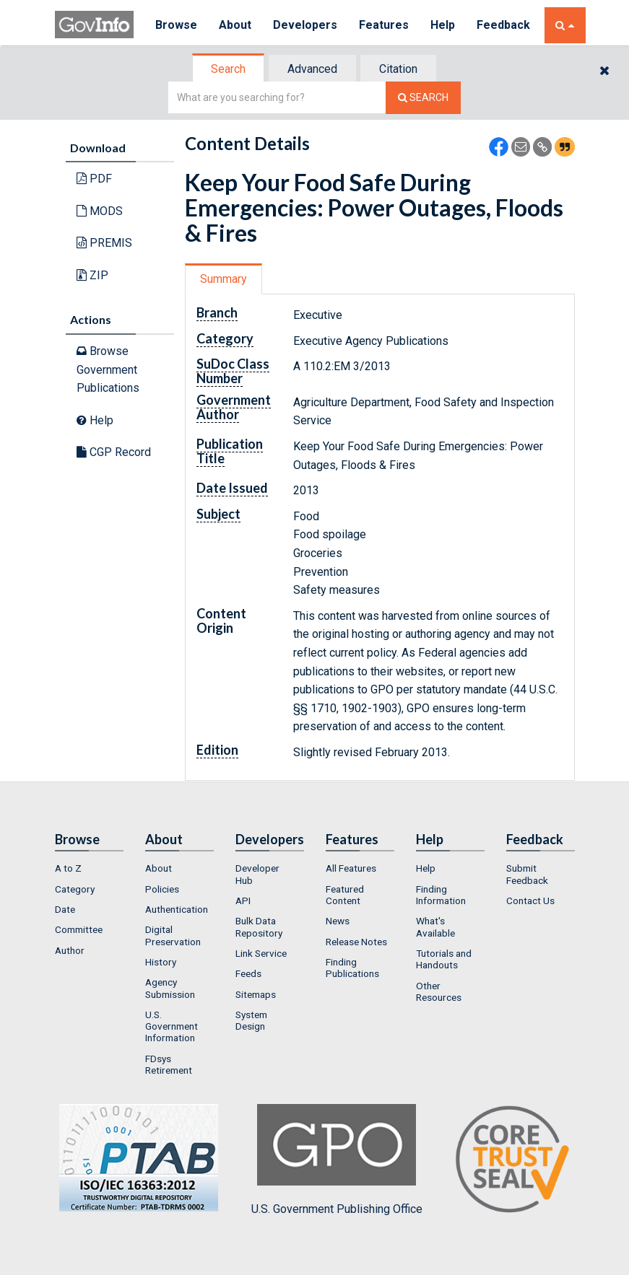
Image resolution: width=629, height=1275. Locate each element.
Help (442, 25)
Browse (176, 25)
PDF (94, 178)
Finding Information (441, 894)
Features (384, 25)
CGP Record (114, 452)
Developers (305, 25)
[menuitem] (89, 868)
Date (65, 909)
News (338, 920)
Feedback (503, 25)
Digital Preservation (173, 935)
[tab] (229, 68)
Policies (162, 889)
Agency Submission (170, 987)
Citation (398, 69)
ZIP (92, 275)
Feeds (248, 973)
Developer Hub (257, 873)
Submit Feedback (527, 873)
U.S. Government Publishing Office (336, 1159)
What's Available (435, 926)
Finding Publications (352, 967)
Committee (79, 929)
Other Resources (438, 991)
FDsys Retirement (168, 1064)
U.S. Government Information (171, 1026)
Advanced (312, 69)
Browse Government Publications (108, 369)
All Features (351, 868)
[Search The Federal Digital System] (423, 98)
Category (75, 889)
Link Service (261, 953)
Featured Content (345, 894)
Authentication (176, 909)
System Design (251, 1020)
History (160, 962)
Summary (223, 279)
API (243, 900)
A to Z (68, 868)
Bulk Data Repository (258, 926)
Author (69, 950)
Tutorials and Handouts (444, 959)
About (235, 25)
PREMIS (104, 243)
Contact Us (530, 900)
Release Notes (356, 941)
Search (228, 69)
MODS (100, 211)
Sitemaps (255, 994)
